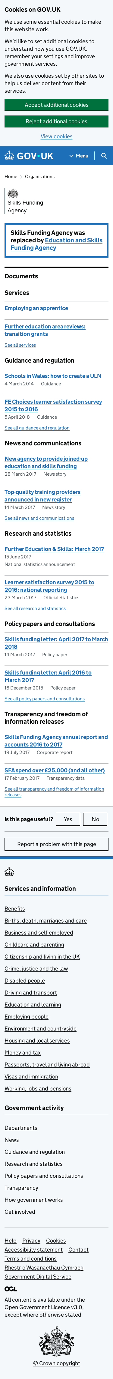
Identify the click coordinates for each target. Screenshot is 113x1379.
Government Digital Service (38, 1276)
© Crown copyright (56, 1363)
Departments (21, 1127)
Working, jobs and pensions (38, 1088)
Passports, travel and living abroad (47, 1064)
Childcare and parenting (34, 944)
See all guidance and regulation (37, 428)
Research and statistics (34, 1163)
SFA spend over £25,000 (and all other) (55, 770)
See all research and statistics (35, 608)
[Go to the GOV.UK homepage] (29, 155)
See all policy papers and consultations (45, 698)
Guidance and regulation (35, 1151)
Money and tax (23, 1052)
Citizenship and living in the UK (42, 956)
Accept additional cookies (57, 104)
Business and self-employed (39, 932)
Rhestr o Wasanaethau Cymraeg (44, 1267)
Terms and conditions (31, 1258)
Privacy (31, 1240)
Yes (72, 819)
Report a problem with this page (56, 844)
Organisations (40, 176)
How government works (34, 1199)
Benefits (15, 908)
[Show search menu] (104, 156)
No (100, 819)
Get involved (20, 1211)
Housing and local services (37, 1040)
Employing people (27, 1016)
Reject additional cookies (56, 121)
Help (11, 1240)
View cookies (57, 136)
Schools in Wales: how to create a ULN (53, 375)
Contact (78, 1249)
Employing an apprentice (36, 308)
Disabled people (25, 980)
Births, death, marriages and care (46, 920)
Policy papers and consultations (44, 1175)
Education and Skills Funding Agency (56, 244)
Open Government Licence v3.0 (43, 1307)
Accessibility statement (34, 1249)
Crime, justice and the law (36, 968)
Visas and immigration (31, 1076)
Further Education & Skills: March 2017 (54, 549)
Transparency (21, 1187)
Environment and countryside (41, 1028)
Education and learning (33, 1004)
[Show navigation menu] (79, 156)
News (12, 1139)
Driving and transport (31, 992)
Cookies (56, 1240)
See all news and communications (39, 518)
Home (11, 176)
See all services (20, 345)
